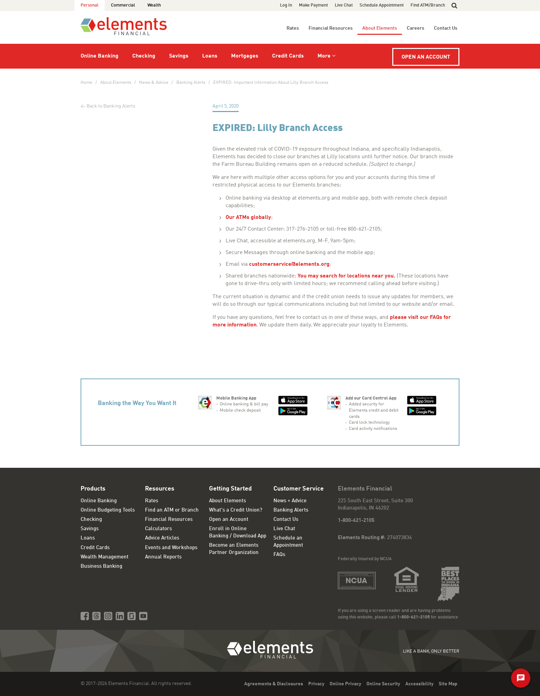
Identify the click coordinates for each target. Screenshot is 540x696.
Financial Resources (331, 28)
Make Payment (313, 5)
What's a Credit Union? (235, 510)
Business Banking (101, 566)
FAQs (279, 554)
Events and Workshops (171, 548)
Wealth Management (104, 557)
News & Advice (153, 82)
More (324, 56)
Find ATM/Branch (428, 5)
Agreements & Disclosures (273, 684)
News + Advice (290, 501)
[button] (454, 5)
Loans (209, 56)
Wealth (154, 5)
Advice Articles (162, 538)
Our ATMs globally (248, 217)
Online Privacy (345, 684)
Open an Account (426, 57)
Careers (415, 28)
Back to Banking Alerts (110, 106)
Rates (293, 28)
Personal (89, 5)
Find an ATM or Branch (172, 510)
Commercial (123, 5)
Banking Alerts (190, 82)
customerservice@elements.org (289, 264)
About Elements (379, 28)
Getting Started (230, 489)
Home (86, 82)
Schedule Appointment (382, 5)
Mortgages (244, 56)
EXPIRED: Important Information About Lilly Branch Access (270, 82)
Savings (178, 56)
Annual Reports (163, 557)
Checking (143, 56)
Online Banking (99, 56)
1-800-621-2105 (356, 520)
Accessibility (419, 684)
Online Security (383, 684)
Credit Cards (288, 56)
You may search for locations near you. (346, 276)
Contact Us (445, 28)
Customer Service (298, 489)
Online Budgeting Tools (108, 510)
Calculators (158, 529)
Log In (286, 5)
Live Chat (344, 5)
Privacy (316, 684)
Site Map (448, 684)
